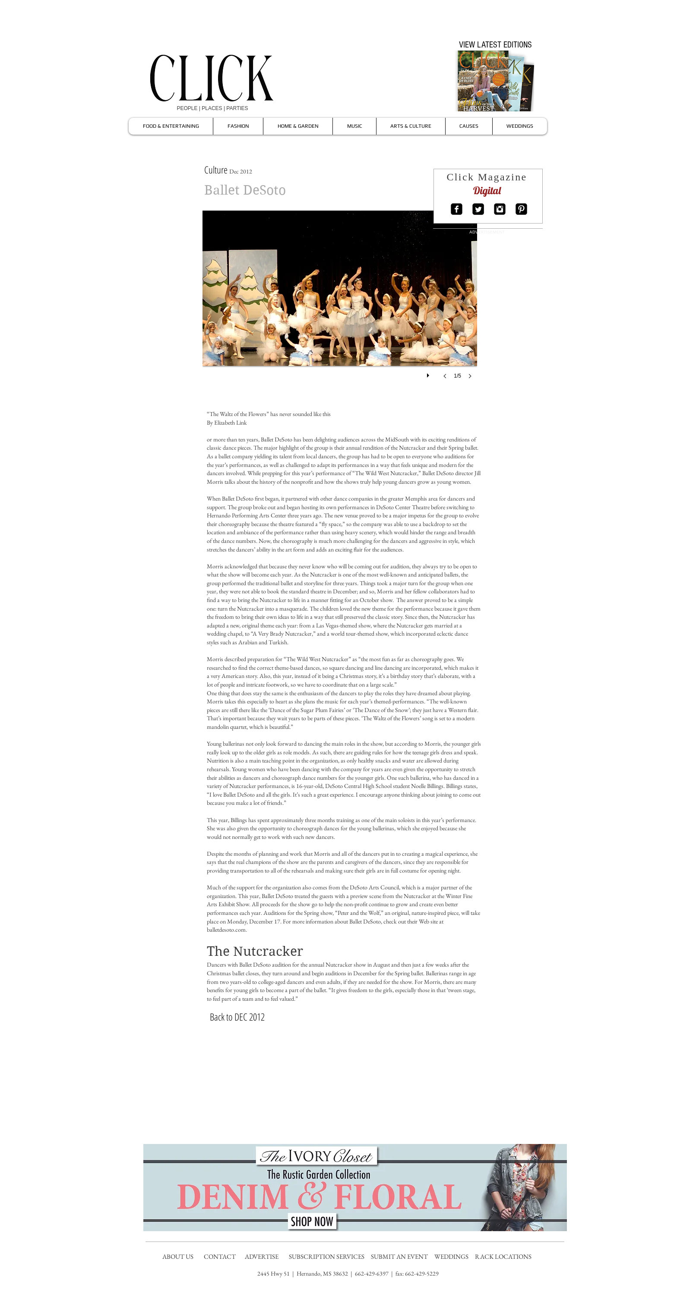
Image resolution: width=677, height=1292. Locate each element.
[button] (339, 303)
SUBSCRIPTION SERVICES (327, 1256)
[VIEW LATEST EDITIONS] (495, 45)
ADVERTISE (262, 1256)
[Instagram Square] (500, 209)
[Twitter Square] (478, 209)
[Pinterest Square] (521, 209)
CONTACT (220, 1256)
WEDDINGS (453, 1256)
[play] (429, 373)
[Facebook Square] (456, 209)
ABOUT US (177, 1256)
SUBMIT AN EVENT (400, 1256)
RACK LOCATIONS (504, 1256)
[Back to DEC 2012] (237, 1016)
